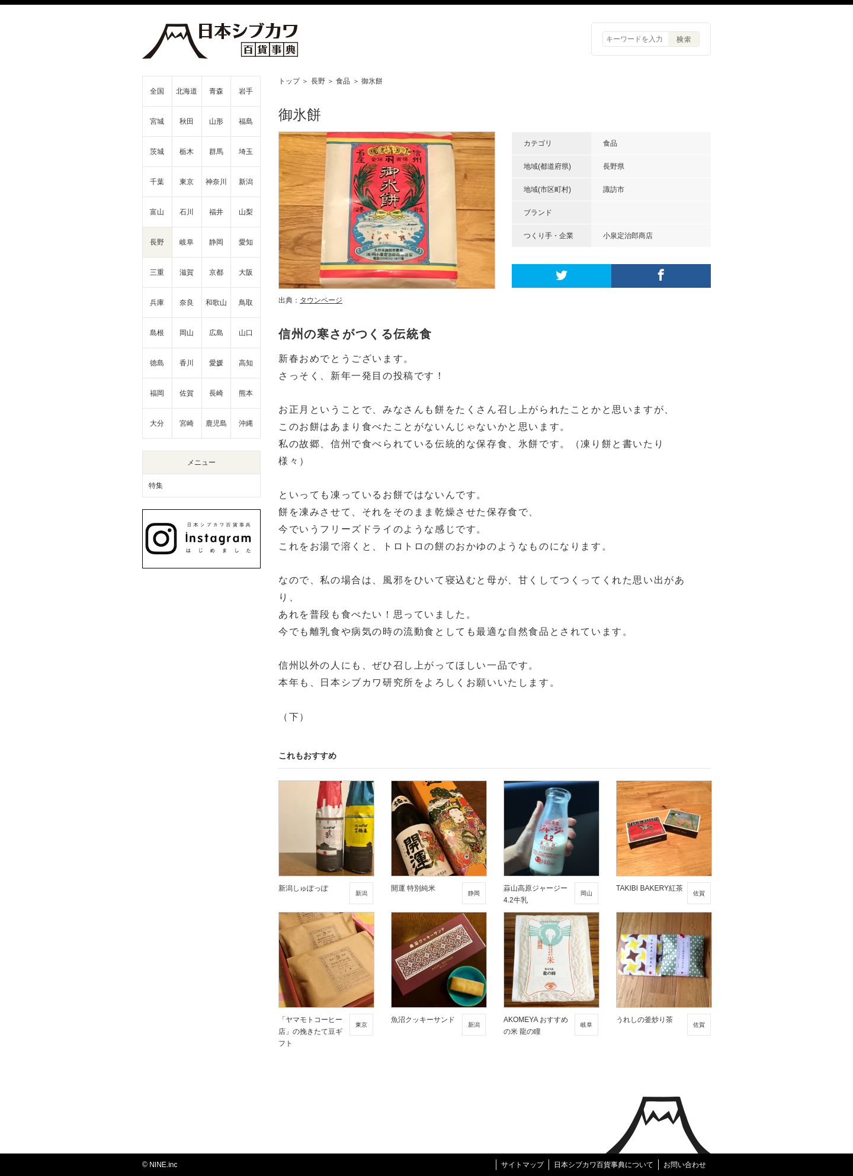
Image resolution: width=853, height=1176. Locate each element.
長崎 (216, 393)
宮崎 (186, 423)
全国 (157, 91)
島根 (157, 333)
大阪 (246, 272)
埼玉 (246, 151)
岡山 (186, 333)
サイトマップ (522, 1165)
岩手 (246, 91)
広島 (216, 333)
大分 (157, 423)
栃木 (186, 151)
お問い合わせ (684, 1165)
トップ (289, 81)
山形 (216, 121)
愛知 (246, 242)
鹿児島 (216, 423)
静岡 (216, 242)
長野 (318, 81)
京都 (216, 272)
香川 (186, 363)
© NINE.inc (160, 1165)
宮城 (157, 121)
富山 (157, 212)
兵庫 (157, 302)
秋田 (186, 121)
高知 (246, 363)
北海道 (186, 91)
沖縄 (246, 423)
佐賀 (186, 393)
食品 (343, 81)
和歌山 (216, 302)
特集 (156, 485)
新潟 (246, 182)
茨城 (157, 151)
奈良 (186, 302)
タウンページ (321, 300)
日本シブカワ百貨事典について (603, 1165)
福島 (246, 121)
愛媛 (216, 363)
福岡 (157, 393)
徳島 (157, 363)
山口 (246, 333)
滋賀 (186, 272)
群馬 (216, 151)
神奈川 (216, 182)
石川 (186, 212)
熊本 (246, 393)
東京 (186, 182)
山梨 (246, 212)
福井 (216, 212)
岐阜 (186, 242)
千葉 (157, 182)
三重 (157, 272)
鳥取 (246, 302)
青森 (216, 91)
